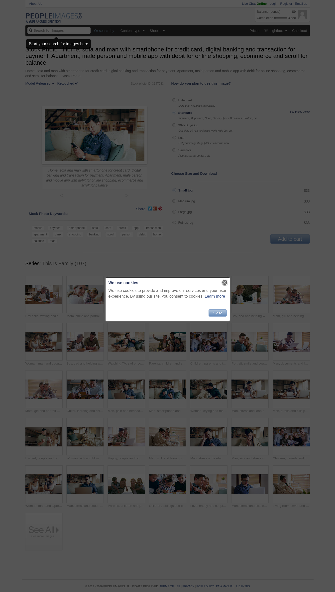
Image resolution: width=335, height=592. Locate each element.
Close (217, 313)
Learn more (215, 296)
